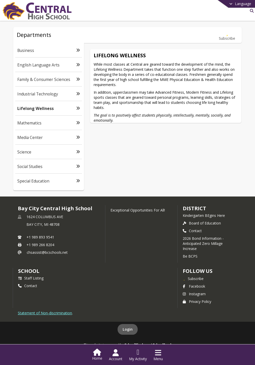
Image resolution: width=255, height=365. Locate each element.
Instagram (194, 293)
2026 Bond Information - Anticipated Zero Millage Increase (203, 243)
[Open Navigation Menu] (158, 355)
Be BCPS (190, 256)
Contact (192, 230)
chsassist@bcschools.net (47, 252)
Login (128, 329)
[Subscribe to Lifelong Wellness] (227, 35)
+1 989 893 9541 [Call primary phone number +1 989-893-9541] (40, 237)
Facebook (194, 286)
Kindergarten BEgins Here (204, 215)
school (28, 271)
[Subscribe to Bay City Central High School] (193, 278)
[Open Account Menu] (115, 355)
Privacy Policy (197, 301)
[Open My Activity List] (138, 355)
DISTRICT (194, 208)
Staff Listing (31, 278)
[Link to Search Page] (251, 10)
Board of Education (202, 223)
